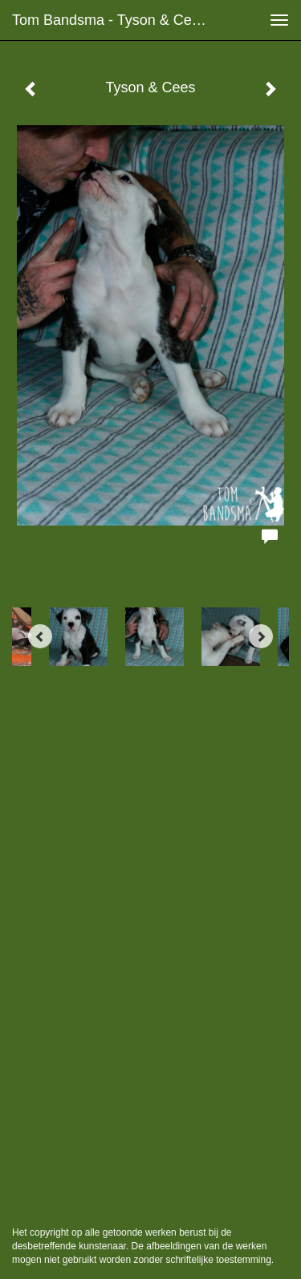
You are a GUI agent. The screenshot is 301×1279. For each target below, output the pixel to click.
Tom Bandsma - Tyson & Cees (109, 20)
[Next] (261, 636)
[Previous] (40, 636)
